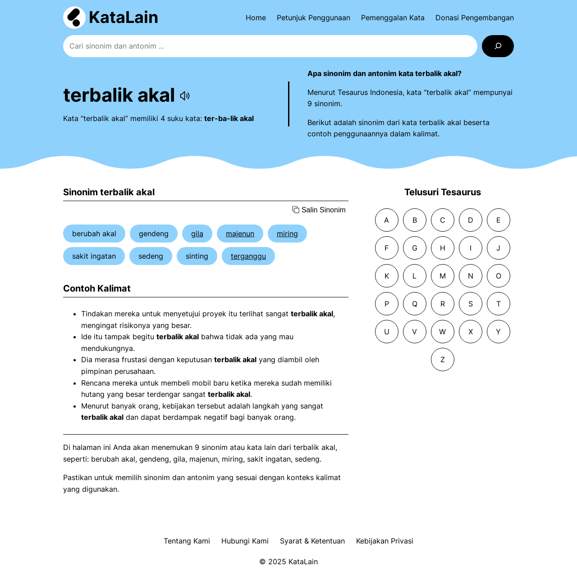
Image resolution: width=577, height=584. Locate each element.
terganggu (248, 256)
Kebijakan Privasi (384, 540)
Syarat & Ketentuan (312, 540)
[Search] (498, 46)
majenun (240, 233)
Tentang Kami (187, 540)
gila (197, 233)
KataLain (123, 17)
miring (287, 233)
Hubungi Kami (245, 540)
